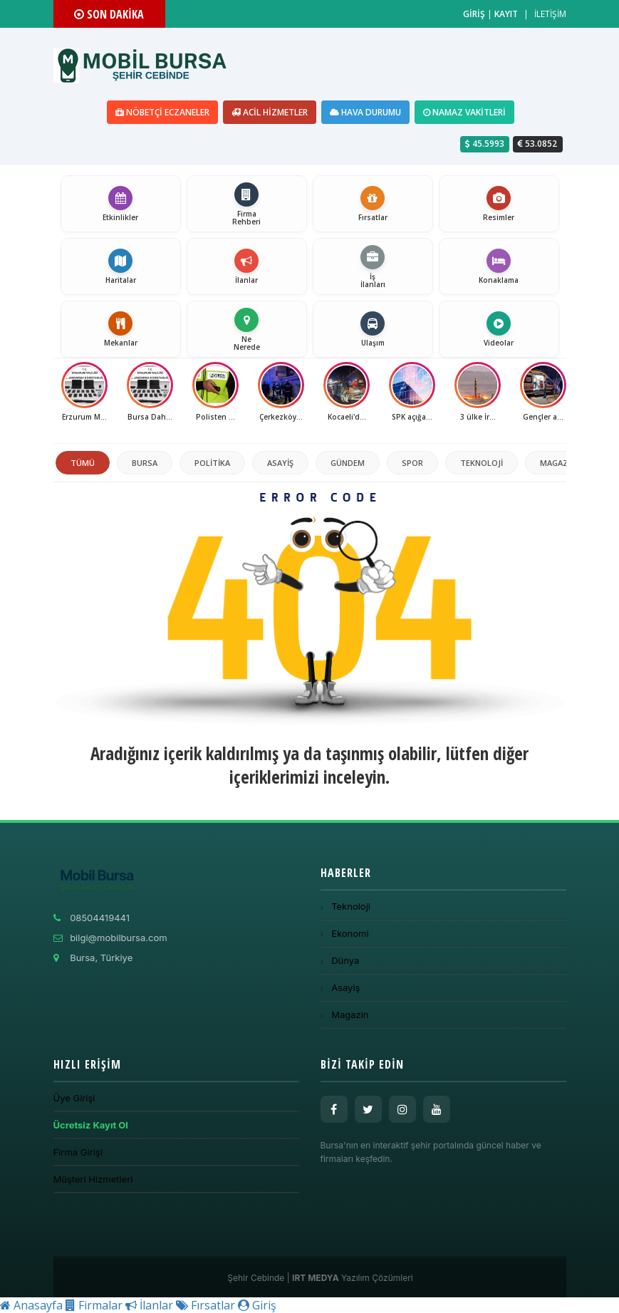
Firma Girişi (78, 1152)
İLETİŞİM (550, 14)
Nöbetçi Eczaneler (162, 112)
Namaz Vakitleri (464, 112)
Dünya (340, 960)
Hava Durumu (365, 112)
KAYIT (506, 14)
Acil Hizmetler (270, 112)
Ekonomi (345, 933)
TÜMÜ (83, 462)
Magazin (558, 462)
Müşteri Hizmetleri (93, 1179)
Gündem (348, 462)
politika (212, 462)
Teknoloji (481, 462)
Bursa (144, 462)
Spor (412, 462)
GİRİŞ (474, 14)
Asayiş (280, 462)
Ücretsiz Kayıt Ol (90, 1125)
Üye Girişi (74, 1098)
